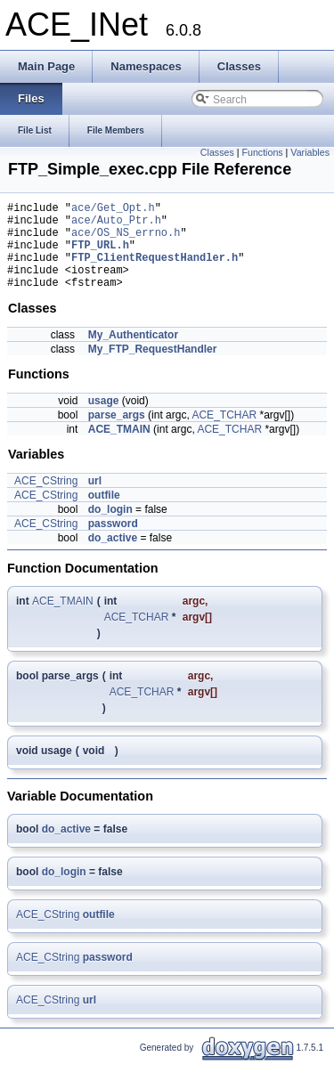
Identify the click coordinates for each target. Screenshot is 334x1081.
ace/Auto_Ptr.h (116, 224)
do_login (110, 528)
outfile (104, 514)
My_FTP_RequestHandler (152, 368)
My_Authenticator (133, 353)
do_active (112, 556)
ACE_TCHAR (224, 433)
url (95, 499)
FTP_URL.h (100, 255)
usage (103, 419)
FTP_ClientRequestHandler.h (154, 270)
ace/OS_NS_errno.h (125, 240)
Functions (261, 152)
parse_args (116, 433)
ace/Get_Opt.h (113, 209)
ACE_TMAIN (119, 448)
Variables (310, 152)
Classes (217, 152)
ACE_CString (45, 499)
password (113, 542)
